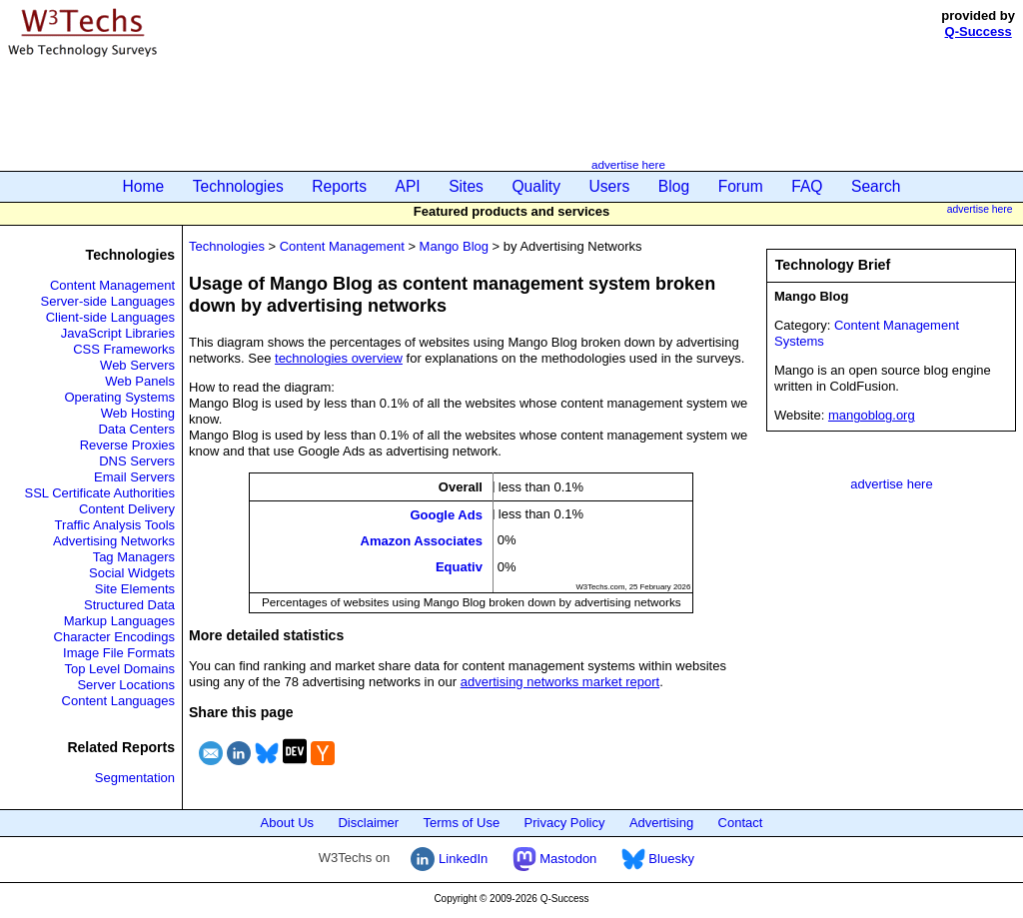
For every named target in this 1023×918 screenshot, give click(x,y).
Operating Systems (119, 397)
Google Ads (446, 513)
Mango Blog (454, 246)
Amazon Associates (422, 540)
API (408, 186)
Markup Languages (119, 620)
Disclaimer (368, 822)
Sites (466, 186)
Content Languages (118, 700)
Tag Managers (134, 556)
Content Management (112, 285)
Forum (740, 186)
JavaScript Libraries (118, 333)
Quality (536, 186)
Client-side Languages (110, 317)
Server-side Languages (108, 301)
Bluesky (657, 858)
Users (609, 186)
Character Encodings (114, 636)
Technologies (238, 186)
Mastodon (554, 858)
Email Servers (134, 476)
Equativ (459, 566)
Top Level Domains (119, 668)
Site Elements (135, 588)
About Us (287, 822)
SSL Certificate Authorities (99, 492)
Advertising (661, 822)
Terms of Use (462, 822)
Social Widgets (132, 572)
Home (144, 186)
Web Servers (137, 365)
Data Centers (136, 429)
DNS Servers (137, 461)
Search (875, 186)
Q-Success (978, 31)
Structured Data (129, 604)
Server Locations (126, 684)
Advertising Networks (114, 540)
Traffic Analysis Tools (115, 524)
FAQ (806, 186)
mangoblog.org (871, 415)
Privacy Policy (564, 822)
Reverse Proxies (127, 445)
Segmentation (135, 777)
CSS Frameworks (124, 349)
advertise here (628, 164)
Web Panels (140, 381)
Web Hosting (138, 413)
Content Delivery (127, 508)
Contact (740, 822)
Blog (673, 186)
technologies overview (339, 358)
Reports (339, 186)
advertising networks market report (560, 681)
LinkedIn (449, 858)
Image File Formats (119, 652)
